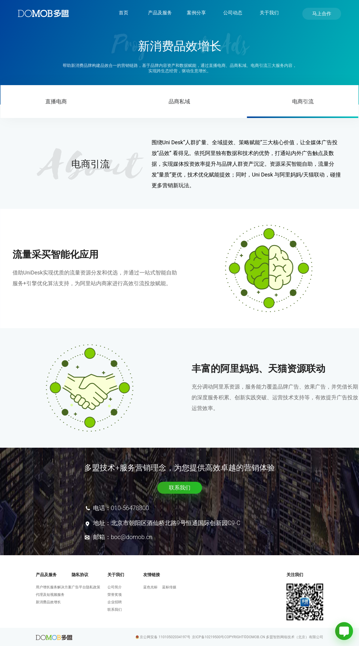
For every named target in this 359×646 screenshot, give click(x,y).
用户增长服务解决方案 (54, 587)
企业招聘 (114, 602)
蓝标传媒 (169, 587)
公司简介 (114, 587)
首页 (123, 13)
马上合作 (321, 13)
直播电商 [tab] (56, 101)
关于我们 (269, 13)
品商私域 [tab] (179, 101)
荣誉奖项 (114, 595)
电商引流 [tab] (303, 101)
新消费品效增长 (48, 602)
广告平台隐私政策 (86, 587)
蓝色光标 (150, 587)
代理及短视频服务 (50, 595)
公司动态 (232, 13)
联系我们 (179, 487)
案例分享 (196, 13)
